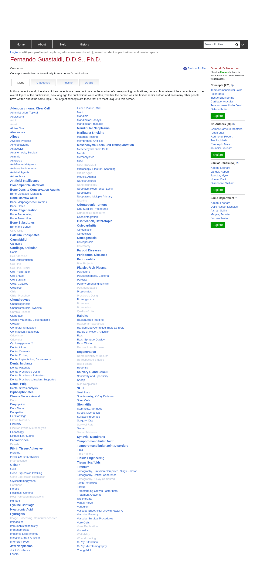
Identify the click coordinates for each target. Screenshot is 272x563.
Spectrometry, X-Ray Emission (95, 396)
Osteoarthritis (86, 225)
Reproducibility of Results (92, 355)
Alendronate (17, 132)
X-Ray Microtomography (92, 546)
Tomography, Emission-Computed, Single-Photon (107, 471)
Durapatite (16, 412)
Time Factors (85, 453)
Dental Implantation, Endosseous (30, 359)
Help (63, 44)
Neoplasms (84, 192)
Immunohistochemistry (24, 526)
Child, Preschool (20, 295)
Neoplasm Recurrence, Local (95, 188)
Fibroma (15, 452)
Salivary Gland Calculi (92, 372)
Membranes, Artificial (90, 140)
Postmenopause (87, 287)
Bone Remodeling (21, 214)
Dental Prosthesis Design (25, 371)
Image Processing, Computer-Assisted (33, 518)
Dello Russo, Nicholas (224, 206)
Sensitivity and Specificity (92, 376)
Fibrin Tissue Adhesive (26, 448)
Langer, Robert (220, 171)
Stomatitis (84, 404)
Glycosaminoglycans (22, 480)
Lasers (14, 554)
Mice (80, 161)
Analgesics (17, 148)
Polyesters (83, 271)
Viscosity (82, 530)
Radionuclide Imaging (90, 319)
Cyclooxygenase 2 (21, 343)
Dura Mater (17, 408)
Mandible (82, 116)
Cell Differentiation (21, 259)
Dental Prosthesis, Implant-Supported (33, 379)
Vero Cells (83, 522)
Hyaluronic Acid (21, 509)
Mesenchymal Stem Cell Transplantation (105, 145)
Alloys (14, 136)
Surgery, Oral (85, 420)
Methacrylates (85, 157)
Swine (80, 428)
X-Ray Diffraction (87, 542)
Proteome (83, 303)
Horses (14, 488)
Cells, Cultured (19, 283)
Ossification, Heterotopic (94, 221)
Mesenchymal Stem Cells (92, 149)
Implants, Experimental (24, 533)
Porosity (82, 279)
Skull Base (83, 392)
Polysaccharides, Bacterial (93, 275)
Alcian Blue (17, 128)
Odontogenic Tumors (92, 204)
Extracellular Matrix (22, 435)
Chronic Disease (20, 311)
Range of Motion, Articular (93, 331)
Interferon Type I (20, 541)
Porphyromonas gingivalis (93, 283)
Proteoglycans (85, 299)
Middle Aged (84, 172)
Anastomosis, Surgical (24, 152)
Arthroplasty (17, 176)
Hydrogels (17, 514)
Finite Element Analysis (24, 456)
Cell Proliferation (20, 271)
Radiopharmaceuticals (90, 323)
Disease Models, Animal (25, 396)
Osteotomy (83, 246)
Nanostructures (86, 180)
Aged (13, 124)
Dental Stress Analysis (24, 388)
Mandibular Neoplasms (93, 128)
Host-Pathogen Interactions (27, 496)
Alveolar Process (20, 140)
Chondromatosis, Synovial (26, 307)
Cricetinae (16, 335)
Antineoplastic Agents (23, 168)
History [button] (84, 44)
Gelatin (15, 465)
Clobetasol (16, 315)
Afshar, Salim (219, 210)
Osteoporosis (85, 242)
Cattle (13, 252)
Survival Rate (85, 424)
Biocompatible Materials (27, 185)
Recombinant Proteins (90, 347)
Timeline (67, 82)
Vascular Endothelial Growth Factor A (100, 510)
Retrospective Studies (90, 359)
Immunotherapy (19, 529)
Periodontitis (86, 259)
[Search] (219, 44)
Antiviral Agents (19, 172)
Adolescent (17, 116)
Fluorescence (18, 460)
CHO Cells (16, 230)
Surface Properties (88, 416)
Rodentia (82, 367)
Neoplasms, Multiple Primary (94, 196)
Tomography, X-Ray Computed (96, 479)
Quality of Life (85, 311)
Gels (13, 469)
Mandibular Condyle (89, 120)
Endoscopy (17, 432)
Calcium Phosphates (25, 235)
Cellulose (15, 287)
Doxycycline (17, 404)
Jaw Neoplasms (21, 546)
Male (80, 112)
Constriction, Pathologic (24, 331)
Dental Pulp (18, 384)
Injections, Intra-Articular (25, 537)
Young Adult (84, 550)
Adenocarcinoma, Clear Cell (30, 108)
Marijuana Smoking (90, 132)
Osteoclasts (84, 233)
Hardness (16, 484)
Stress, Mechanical (88, 412)
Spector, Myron (220, 175)
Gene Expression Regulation (27, 476)
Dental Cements (20, 351)
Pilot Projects (85, 263)
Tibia (80, 449)
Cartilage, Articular (23, 248)
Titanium (83, 467)
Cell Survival (18, 279)
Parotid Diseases (89, 250)
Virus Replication (87, 526)
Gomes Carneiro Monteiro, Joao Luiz (227, 130)
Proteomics (84, 307)
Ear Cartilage (18, 416)
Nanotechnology (87, 184)
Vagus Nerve (85, 502)
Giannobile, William (222, 183)
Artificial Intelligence (24, 180)
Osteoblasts (84, 229)
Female (14, 444)
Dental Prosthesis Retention (27, 375)
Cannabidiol (18, 239)
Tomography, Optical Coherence (96, 474)
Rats (80, 335)
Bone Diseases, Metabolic (26, 193)
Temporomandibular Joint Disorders (102, 445)
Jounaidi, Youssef (221, 148)
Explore (218, 116)
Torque (81, 486)
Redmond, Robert (221, 136)
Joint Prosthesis (20, 550)
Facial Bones (19, 440)
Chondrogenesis (20, 303)
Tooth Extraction (87, 483)
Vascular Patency (87, 514)
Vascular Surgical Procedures (95, 518)
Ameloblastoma (19, 144)
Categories (43, 82)
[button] (242, 44)
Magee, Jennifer (220, 214)
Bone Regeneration (23, 210)
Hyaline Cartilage (22, 505)
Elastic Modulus (20, 420)
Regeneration (86, 351)
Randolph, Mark (220, 144)
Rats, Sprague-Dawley (91, 339)
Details (89, 82)
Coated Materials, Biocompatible (30, 319)
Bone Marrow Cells (23, 198)
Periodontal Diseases (92, 255)
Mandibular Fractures (90, 123)
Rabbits (82, 315)
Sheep (81, 379)
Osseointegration (87, 216)
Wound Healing (86, 538)
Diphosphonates (22, 392)
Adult (13, 120)
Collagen (15, 323)
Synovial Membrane (91, 436)
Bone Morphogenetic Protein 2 (29, 202)
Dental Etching (19, 355)
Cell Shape (17, 275)
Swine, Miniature (87, 432)
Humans (15, 500)
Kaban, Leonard (220, 167)
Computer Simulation (23, 327)
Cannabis (16, 243)
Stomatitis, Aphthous (89, 408)
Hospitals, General (21, 492)
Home (21, 44)
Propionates (84, 291)
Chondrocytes (20, 299)
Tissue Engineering (90, 458)
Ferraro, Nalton (220, 218)
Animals (15, 156)
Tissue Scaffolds (89, 462)
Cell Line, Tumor (20, 267)
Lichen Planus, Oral (89, 108)
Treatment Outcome (89, 494)
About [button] (42, 44)
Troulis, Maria (219, 140)
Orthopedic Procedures (91, 212)
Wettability (83, 534)
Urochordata (84, 498)
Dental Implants (21, 363)
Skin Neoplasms (87, 384)
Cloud (20, 82)
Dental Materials (20, 367)
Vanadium (83, 506)
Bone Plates (17, 206)
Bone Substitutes (22, 222)
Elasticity (15, 423)
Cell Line (15, 263)
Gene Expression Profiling (26, 473)
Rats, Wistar (84, 343)
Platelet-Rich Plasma (91, 267)
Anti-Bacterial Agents (23, 164)
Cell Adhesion (18, 256)
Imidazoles (16, 521)
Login (14, 52)
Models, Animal (86, 176)
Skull (80, 388)
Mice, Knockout (86, 165)
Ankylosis (16, 160)
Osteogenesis (86, 238)
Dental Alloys (18, 347)
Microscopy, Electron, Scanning (96, 168)
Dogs (13, 400)
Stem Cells (83, 400)
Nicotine (82, 200)
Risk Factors (84, 363)
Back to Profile (194, 68)
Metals (81, 153)
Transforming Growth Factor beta (97, 490)
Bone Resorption (20, 218)
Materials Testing (87, 136)
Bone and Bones (20, 226)
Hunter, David (219, 179)
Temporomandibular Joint (95, 441)
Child (13, 291)
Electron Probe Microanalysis (28, 428)
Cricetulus (16, 339)
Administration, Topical (24, 112)
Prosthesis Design (88, 295)
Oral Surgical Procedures (92, 208)
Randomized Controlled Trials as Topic (100, 327)
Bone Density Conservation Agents (35, 189)
